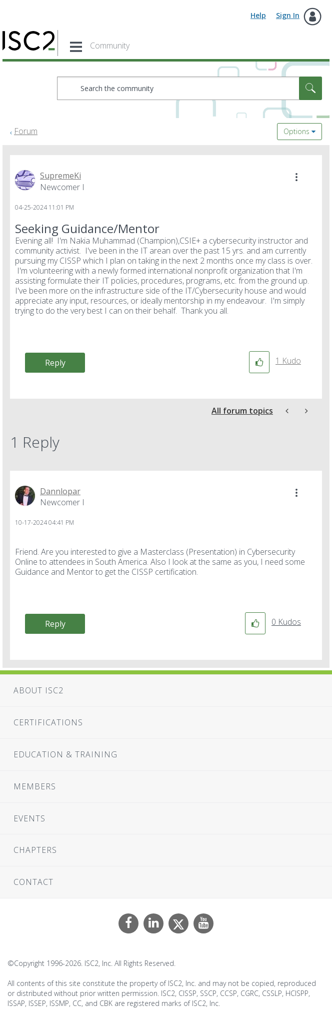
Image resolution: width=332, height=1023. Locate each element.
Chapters (35, 849)
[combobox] (189, 88)
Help (258, 15)
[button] (296, 177)
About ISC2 (39, 690)
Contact (34, 881)
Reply (55, 362)
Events (30, 818)
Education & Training (66, 754)
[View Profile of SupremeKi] (60, 175)
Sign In (288, 15)
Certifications (48, 722)
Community (110, 45)
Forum (26, 131)
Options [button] (297, 131)
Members (35, 786)
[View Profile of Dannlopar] (60, 491)
